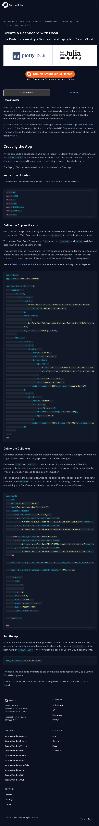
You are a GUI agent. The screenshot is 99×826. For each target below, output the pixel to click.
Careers (8, 795)
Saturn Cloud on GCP (14, 775)
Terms (83, 819)
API (53, 710)
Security (8, 799)
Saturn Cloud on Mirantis (16, 736)
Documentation (10, 21)
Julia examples (33, 681)
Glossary (56, 741)
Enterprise (57, 715)
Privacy (91, 819)
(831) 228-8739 (11, 720)
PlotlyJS (14, 135)
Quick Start (57, 705)
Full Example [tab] (27, 92)
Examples (37, 21)
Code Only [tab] (73, 92)
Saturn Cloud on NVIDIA (15, 755)
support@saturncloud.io (15, 717)
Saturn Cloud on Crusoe (16, 746)
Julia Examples (51, 21)
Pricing (55, 720)
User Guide (25, 21)
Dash (11, 107)
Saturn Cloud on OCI (14, 780)
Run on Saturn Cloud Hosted (50, 74)
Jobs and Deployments (70, 21)
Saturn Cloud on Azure (15, 770)
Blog (54, 736)
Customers (57, 750)
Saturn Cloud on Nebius (16, 741)
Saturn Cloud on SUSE (15, 750)
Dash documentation (23, 264)
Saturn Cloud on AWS (14, 760)
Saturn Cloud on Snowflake (17, 765)
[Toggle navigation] (93, 5)
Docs (54, 746)
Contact (8, 804)
